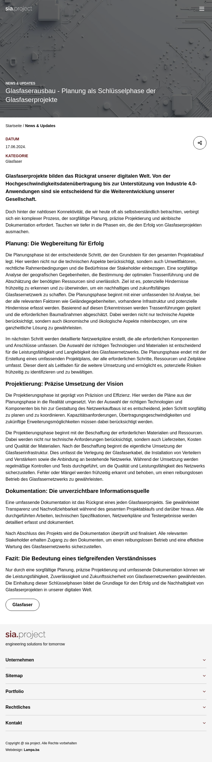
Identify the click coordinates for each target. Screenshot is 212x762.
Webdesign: (22, 750)
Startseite (14, 126)
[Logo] (19, 9)
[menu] (201, 9)
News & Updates (40, 126)
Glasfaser (14, 161)
